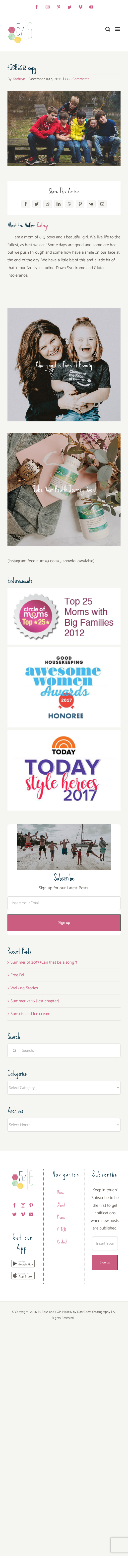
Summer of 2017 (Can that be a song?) (43, 962)
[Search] (14, 1050)
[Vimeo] (23, 1214)
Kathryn (19, 79)
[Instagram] (23, 1205)
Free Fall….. (19, 975)
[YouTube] (31, 1214)
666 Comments (77, 79)
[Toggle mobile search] (107, 29)
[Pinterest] (31, 1205)
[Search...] (64, 1050)
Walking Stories (24, 988)
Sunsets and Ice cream (30, 1013)
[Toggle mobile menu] (118, 29)
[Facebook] (14, 1205)
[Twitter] (14, 1214)
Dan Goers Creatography (93, 1312)
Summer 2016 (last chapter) (34, 1001)
